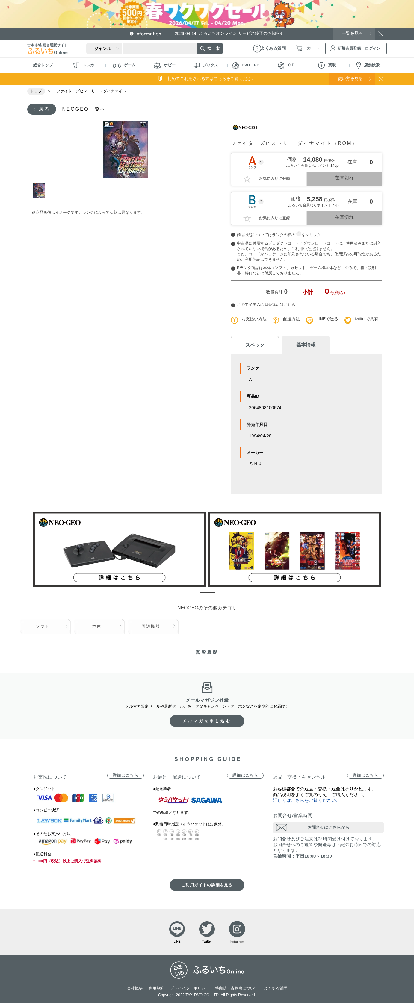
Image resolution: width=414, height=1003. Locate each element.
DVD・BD (245, 65)
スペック (255, 345)
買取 (327, 65)
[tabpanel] (125, 149)
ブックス (205, 65)
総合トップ (43, 65)
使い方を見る (350, 78)
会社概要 (135, 988)
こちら (289, 304)
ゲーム (124, 65)
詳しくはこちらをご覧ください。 (306, 800)
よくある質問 (275, 988)
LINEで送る (327, 318)
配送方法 (291, 318)
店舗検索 (368, 65)
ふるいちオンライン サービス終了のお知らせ (229, 33)
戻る (44, 109)
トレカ (83, 65)
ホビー (165, 65)
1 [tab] (40, 190)
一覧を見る (352, 33)
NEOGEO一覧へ (84, 109)
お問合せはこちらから (328, 827)
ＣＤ (286, 65)
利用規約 (156, 988)
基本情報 (305, 344)
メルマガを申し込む (207, 721)
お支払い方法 (254, 318)
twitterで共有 (366, 318)
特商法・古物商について (236, 988)
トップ (36, 91)
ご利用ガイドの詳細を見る (207, 885)
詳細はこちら (125, 775)
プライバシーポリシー (189, 988)
